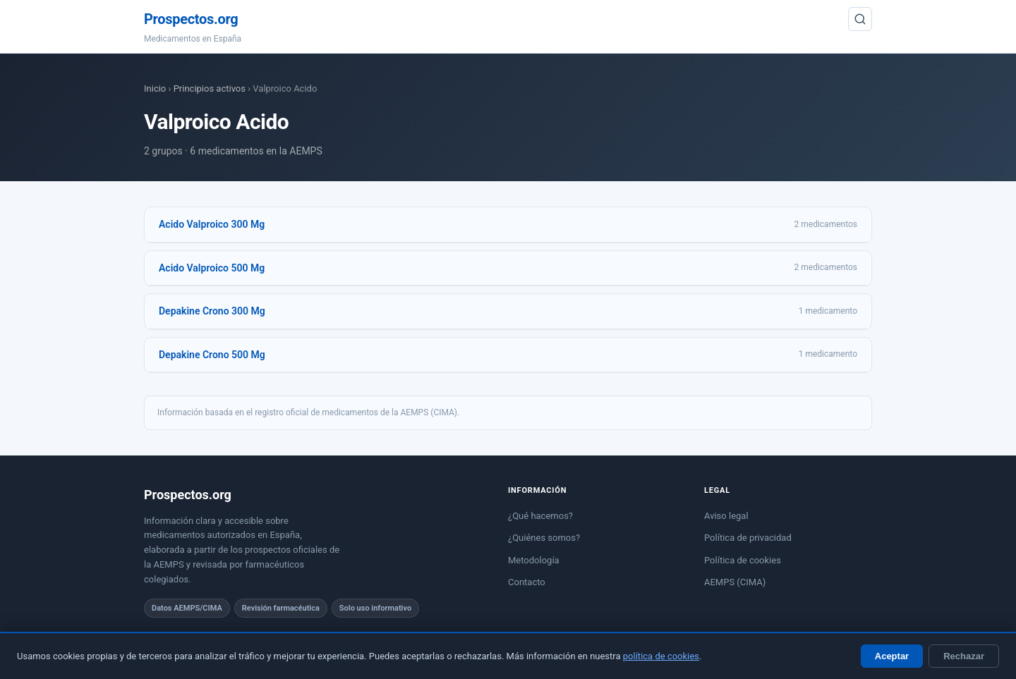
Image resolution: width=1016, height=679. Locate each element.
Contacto (526, 582)
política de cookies (661, 656)
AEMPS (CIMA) (735, 582)
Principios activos (210, 88)
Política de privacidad (748, 537)
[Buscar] (860, 19)
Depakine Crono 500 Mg (212, 354)
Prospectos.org (191, 19)
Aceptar (892, 656)
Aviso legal (726, 515)
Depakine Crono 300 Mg (212, 311)
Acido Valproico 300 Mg (212, 224)
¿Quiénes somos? (544, 537)
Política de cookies (742, 560)
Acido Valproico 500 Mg (212, 268)
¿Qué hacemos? (540, 515)
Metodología (534, 560)
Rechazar (963, 656)
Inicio (155, 88)
